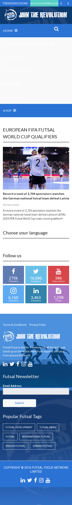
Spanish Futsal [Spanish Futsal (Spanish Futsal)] (42, 445)
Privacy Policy (37, 324)
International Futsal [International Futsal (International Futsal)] (36, 436)
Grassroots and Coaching (25, 44)
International (15, 70)
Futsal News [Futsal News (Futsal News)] (48, 427)
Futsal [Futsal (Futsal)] (10, 436)
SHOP (7, 110)
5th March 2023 (11, 204)
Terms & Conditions (14, 324)
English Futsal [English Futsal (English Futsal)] (15, 445)
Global (9, 84)
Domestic (11, 57)
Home (8, 30)
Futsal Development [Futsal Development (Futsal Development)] (19, 427)
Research (11, 97)
